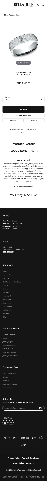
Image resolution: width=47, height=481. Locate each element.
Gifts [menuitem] (4, 317)
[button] (38, 5)
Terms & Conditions (30, 458)
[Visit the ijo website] (15, 438)
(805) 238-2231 (23, 74)
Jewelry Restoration (10, 356)
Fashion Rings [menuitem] (8, 275)
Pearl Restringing (9, 352)
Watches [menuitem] (6, 313)
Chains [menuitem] (5, 289)
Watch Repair (8, 349)
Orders (5, 377)
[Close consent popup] (43, 477)
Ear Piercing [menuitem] (7, 310)
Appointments (8, 387)
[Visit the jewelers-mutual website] (25, 438)
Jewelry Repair (8, 342)
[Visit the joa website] (34, 438)
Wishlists (6, 380)
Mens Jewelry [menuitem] (8, 299)
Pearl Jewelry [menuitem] (7, 296)
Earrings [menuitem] (6, 278)
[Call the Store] (8, 252)
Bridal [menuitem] (5, 271)
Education (6, 338)
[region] (23, 45)
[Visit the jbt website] (23, 445)
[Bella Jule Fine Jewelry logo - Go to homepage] (23, 5)
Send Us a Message (10, 384)
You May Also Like (23, 195)
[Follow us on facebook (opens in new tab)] (11, 422)
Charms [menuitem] (5, 285)
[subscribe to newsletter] (40, 408)
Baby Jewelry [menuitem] (7, 306)
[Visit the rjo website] (41, 438)
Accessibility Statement (23, 463)
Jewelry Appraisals (9, 345)
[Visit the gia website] (7, 438)
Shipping (13, 120)
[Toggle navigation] (4, 5)
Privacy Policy (14, 458)
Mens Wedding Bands (12, 15)
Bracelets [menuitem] (6, 292)
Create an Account (9, 373)
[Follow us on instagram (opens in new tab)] (5, 422)
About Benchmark (24, 150)
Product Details (23, 144)
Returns (34, 120)
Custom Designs (9, 335)
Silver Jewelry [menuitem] (8, 303)
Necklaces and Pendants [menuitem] (12, 282)
